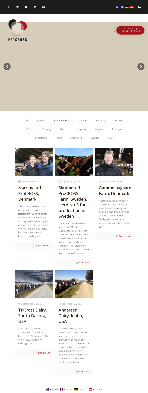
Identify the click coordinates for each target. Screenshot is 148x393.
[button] (114, 30)
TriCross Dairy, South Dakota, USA (32, 315)
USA (110, 137)
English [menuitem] (54, 389)
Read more (44, 245)
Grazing (47, 129)
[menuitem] (117, 7)
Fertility (119, 120)
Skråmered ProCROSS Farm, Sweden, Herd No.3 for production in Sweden (73, 202)
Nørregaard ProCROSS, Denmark (29, 193)
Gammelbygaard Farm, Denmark (115, 190)
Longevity (81, 129)
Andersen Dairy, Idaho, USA (71, 315)
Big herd (41, 120)
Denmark (82, 120)
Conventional (61, 120)
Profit (59, 137)
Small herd (76, 137)
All (26, 120)
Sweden (95, 137)
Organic (99, 129)
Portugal (116, 129)
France (30, 129)
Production (41, 137)
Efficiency (101, 120)
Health (63, 129)
